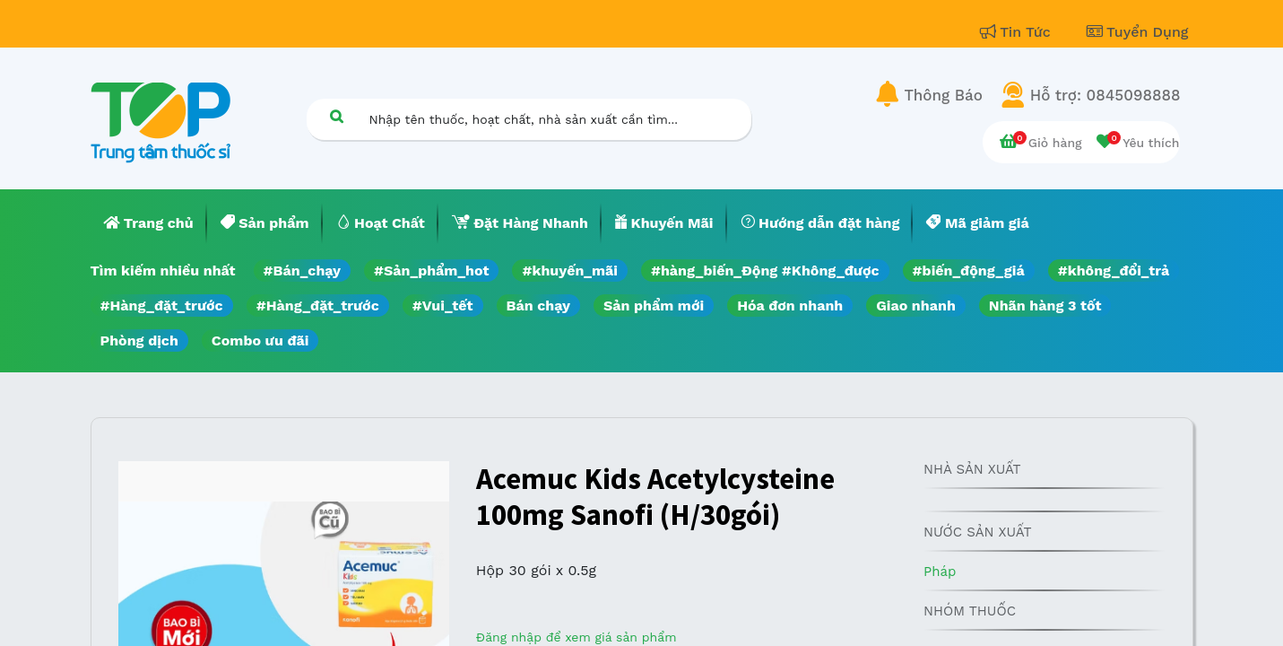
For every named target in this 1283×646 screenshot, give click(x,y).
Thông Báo (944, 95)
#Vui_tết (442, 305)
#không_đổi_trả (1114, 270)
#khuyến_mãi (569, 270)
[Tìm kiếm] (337, 116)
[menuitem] (149, 223)
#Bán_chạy (303, 270)
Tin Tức (1017, 31)
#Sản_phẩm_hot (431, 270)
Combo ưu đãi (260, 340)
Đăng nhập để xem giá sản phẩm (576, 637)
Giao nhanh (916, 305)
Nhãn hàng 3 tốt (1045, 305)
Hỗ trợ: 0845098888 (1105, 95)
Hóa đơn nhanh (790, 305)
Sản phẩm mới (653, 305)
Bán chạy (538, 305)
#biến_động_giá (969, 270)
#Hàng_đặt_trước (161, 305)
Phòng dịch (139, 340)
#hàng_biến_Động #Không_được (765, 270)
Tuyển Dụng (1138, 31)
